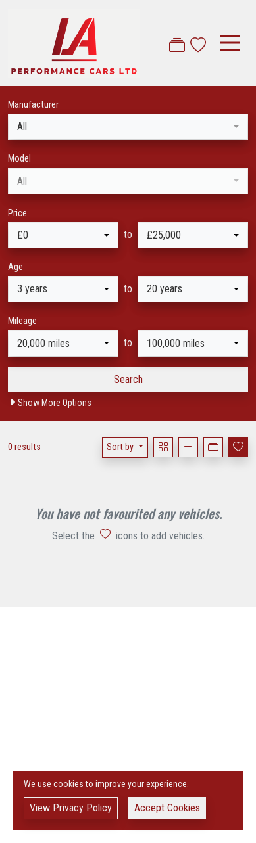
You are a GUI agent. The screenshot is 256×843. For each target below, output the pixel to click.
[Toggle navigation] (229, 43)
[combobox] (128, 126)
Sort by (121, 447)
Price (17, 213)
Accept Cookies (167, 808)
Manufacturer (33, 104)
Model (19, 158)
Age (15, 267)
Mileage (22, 321)
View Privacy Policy (71, 808)
